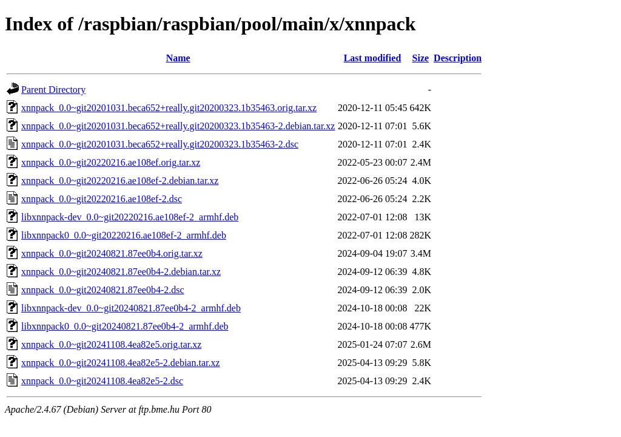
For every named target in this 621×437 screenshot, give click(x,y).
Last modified (372, 58)
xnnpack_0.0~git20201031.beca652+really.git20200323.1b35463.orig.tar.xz (169, 108)
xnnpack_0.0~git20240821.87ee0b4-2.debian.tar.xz (121, 271)
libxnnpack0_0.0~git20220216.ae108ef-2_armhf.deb (123, 235)
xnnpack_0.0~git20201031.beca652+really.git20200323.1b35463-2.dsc (159, 144)
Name (178, 58)
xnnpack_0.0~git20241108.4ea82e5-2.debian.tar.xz (120, 362)
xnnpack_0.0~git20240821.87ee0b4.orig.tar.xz (112, 253)
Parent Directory (53, 89)
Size (420, 58)
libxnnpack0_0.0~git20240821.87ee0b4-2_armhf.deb (124, 326)
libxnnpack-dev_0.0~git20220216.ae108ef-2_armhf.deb (129, 217)
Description (458, 58)
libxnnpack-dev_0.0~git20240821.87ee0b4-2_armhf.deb (131, 308)
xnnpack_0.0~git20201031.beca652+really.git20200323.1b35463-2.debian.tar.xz (178, 126)
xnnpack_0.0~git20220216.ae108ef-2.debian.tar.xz (119, 180)
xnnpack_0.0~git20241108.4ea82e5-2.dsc (102, 381)
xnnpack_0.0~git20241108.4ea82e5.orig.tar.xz (111, 344)
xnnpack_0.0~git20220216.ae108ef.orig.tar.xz (110, 162)
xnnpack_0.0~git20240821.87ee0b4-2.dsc (102, 290)
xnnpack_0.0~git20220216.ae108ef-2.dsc (101, 199)
